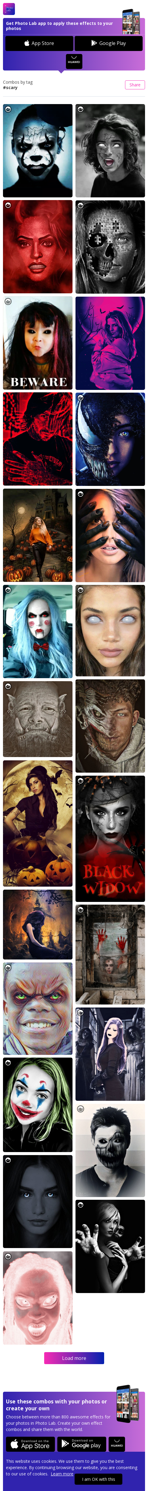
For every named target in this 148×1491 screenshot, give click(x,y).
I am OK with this (98, 1479)
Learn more (62, 1474)
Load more (74, 1358)
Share (135, 85)
